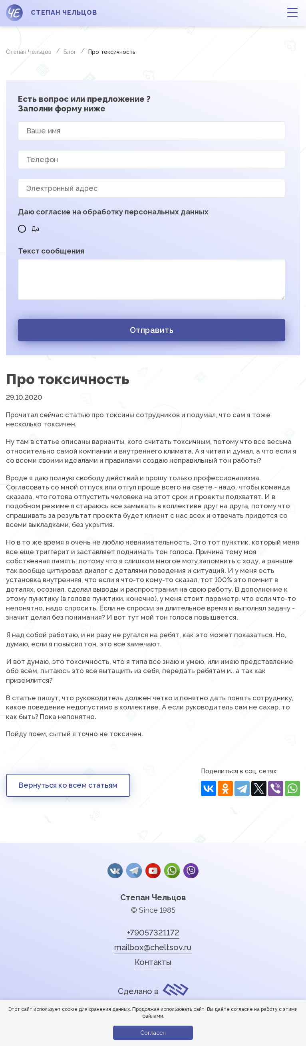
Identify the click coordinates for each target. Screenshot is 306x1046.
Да (28, 229)
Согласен (153, 1033)
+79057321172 (153, 931)
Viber (190, 871)
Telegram (134, 871)
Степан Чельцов (153, 896)
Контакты (153, 961)
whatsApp (171, 871)
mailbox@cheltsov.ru (153, 946)
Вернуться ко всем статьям (68, 785)
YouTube (153, 871)
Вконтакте (115, 871)
